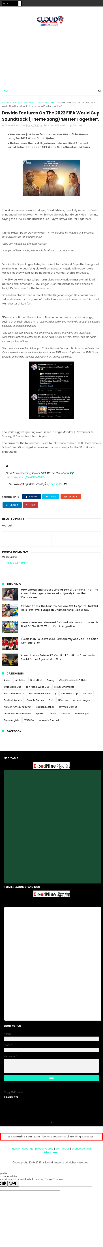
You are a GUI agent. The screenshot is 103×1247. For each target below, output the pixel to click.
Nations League (81, 707)
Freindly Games (35, 707)
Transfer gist (82, 720)
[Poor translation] (13, 1190)
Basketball (36, 687)
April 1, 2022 (54, 491)
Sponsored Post (81, 1155)
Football (49, 102)
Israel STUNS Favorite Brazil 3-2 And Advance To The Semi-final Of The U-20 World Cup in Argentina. (59, 631)
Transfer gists (12, 727)
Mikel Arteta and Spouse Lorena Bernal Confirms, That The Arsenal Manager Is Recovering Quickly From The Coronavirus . (59, 600)
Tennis (52, 720)
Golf (51, 707)
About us (27, 1155)
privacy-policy (44, 1155)
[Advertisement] (51, 56)
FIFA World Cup (32, 102)
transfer (65, 720)
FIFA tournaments (64, 693)
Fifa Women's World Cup (43, 700)
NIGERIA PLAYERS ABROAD (17, 713)
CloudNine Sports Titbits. (73, 687)
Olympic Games (68, 713)
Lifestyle (63, 707)
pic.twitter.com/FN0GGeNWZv (25, 484)
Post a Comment (17, 569)
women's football (49, 727)
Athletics (20, 687)
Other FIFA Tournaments (17, 720)
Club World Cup (12, 693)
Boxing (50, 687)
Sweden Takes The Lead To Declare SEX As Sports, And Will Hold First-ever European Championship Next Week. (59, 615)
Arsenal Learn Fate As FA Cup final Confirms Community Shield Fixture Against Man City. (58, 664)
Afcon (16, 102)
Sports (39, 720)
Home (5, 91)
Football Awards (13, 707)
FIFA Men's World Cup (38, 693)
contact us (62, 1155)
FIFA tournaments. (14, 700)
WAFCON (29, 727)
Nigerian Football (45, 713)
